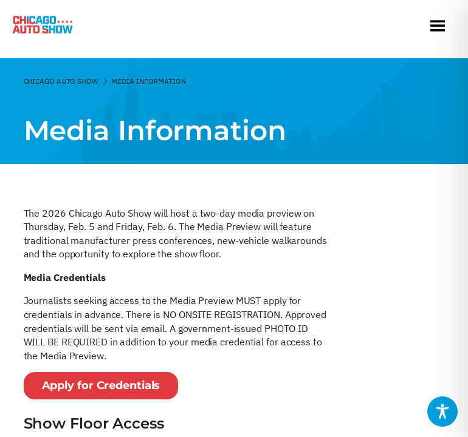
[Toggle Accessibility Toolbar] (442, 411)
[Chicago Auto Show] (42, 27)
